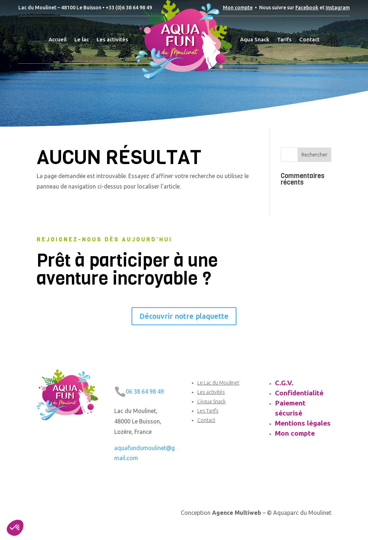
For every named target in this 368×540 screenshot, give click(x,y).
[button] (15, 527)
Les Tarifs (207, 411)
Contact (206, 420)
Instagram (338, 7)
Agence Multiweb (236, 512)
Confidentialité (299, 393)
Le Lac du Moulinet (218, 383)
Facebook (306, 7)
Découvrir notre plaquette (184, 316)
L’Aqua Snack (211, 401)
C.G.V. (284, 383)
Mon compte (238, 7)
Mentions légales (303, 423)
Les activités (211, 392)
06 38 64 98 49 (145, 391)
